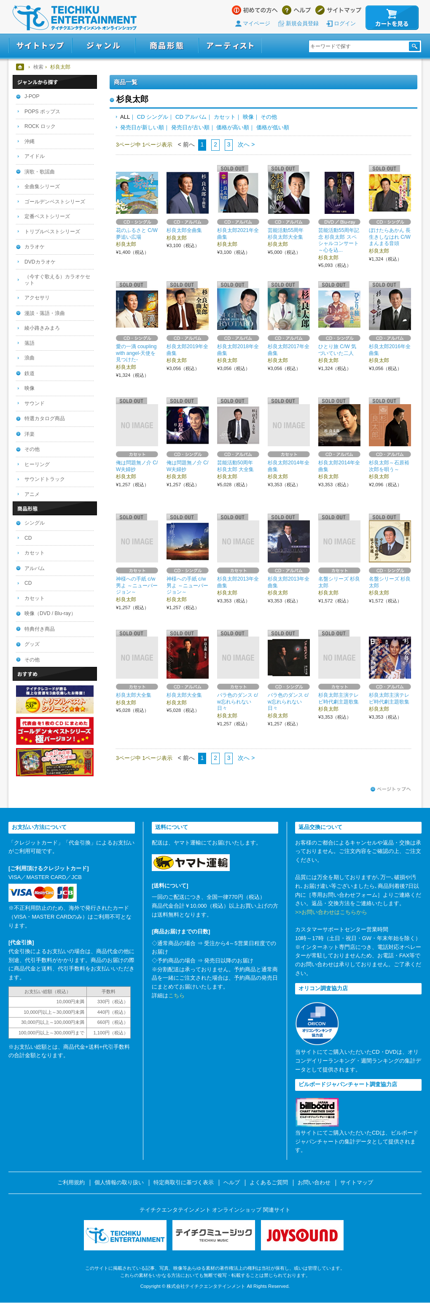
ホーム (20, 67)
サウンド (34, 403)
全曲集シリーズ (42, 186)
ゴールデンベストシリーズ (54, 202)
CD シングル (152, 117)
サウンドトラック (44, 479)
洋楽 (29, 434)
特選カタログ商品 (44, 418)
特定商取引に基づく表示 (183, 1183)
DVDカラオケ (40, 262)
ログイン (345, 23)
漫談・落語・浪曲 (44, 313)
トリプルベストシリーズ (52, 231)
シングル (34, 523)
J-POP (32, 96)
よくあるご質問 (269, 1183)
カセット (225, 117)
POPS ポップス (42, 112)
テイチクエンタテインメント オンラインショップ (75, 17)
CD (28, 538)
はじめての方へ (255, 10)
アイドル (34, 156)
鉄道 (29, 373)
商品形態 (167, 46)
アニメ (32, 494)
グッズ (32, 644)
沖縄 (29, 141)
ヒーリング (37, 464)
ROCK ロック (40, 126)
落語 (29, 343)
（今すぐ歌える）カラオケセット (57, 280)
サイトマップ (338, 10)
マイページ (256, 23)
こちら (176, 995)
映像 (248, 117)
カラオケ (34, 247)
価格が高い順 (232, 127)
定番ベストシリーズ (47, 216)
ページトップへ (391, 789)
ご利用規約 (71, 1183)
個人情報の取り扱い (119, 1183)
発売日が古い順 (190, 127)
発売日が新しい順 (142, 127)
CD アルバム (191, 117)
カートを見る (392, 17)
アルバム (34, 568)
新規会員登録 (302, 23)
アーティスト (230, 46)
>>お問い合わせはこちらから (331, 912)
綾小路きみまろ (42, 328)
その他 (269, 117)
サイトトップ (40, 46)
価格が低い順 (272, 127)
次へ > (245, 144)
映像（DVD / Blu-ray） (50, 613)
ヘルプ (296, 10)
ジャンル (103, 46)
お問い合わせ (314, 1183)
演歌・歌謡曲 (39, 172)
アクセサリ (37, 298)
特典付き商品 (39, 629)
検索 (38, 67)
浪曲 (29, 358)
